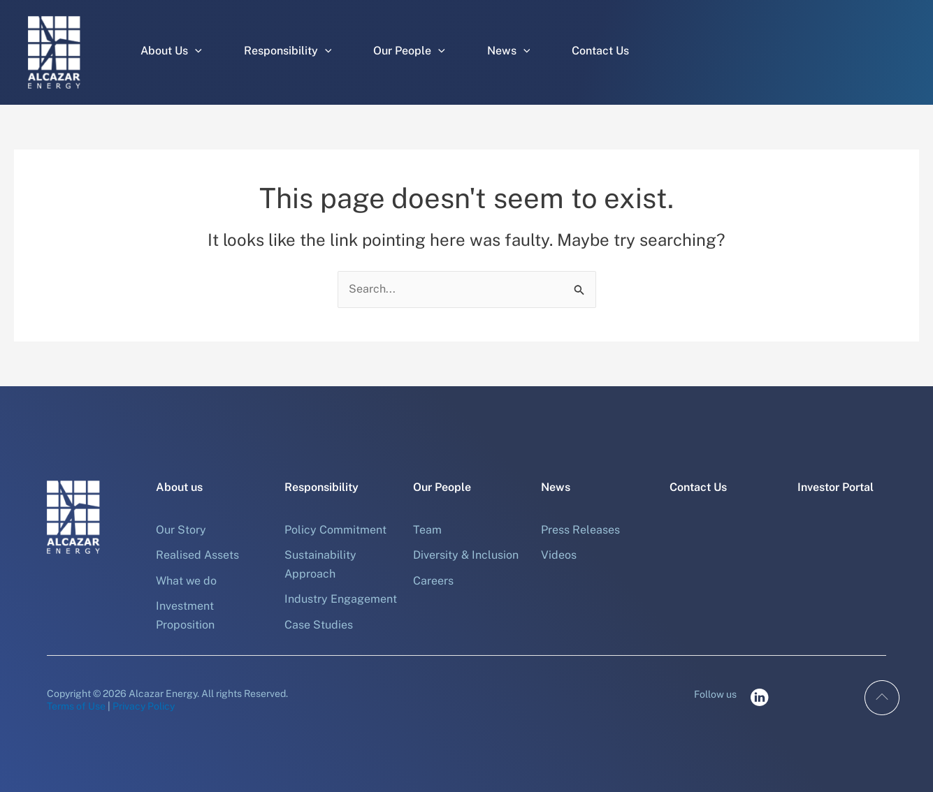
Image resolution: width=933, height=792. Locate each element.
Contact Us (600, 50)
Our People (409, 51)
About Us (171, 51)
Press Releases (580, 529)
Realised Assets (197, 555)
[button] (195, 51)
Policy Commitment (335, 529)
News (508, 51)
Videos (559, 555)
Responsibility (288, 51)
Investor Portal (835, 487)
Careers (433, 580)
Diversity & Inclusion (466, 555)
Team (427, 529)
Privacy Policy (144, 706)
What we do (186, 580)
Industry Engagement (340, 599)
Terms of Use (76, 706)
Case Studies (318, 624)
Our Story (181, 529)
